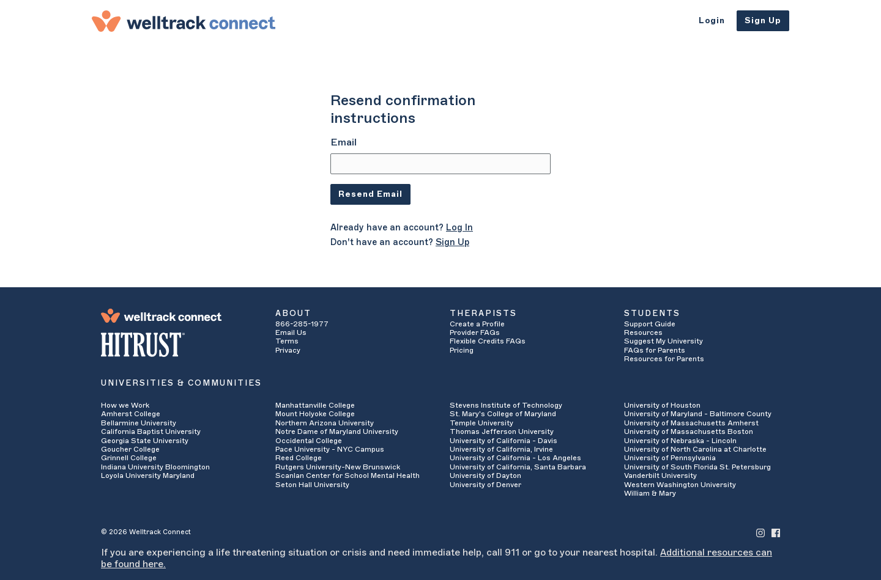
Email (343, 142)
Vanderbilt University (660, 475)
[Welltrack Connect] (183, 21)
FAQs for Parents (654, 350)
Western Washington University (680, 484)
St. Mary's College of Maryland (503, 413)
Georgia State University (144, 440)
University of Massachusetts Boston (688, 431)
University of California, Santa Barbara (518, 467)
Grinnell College (129, 457)
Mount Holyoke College (315, 413)
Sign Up (763, 20)
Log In (459, 227)
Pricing (462, 350)
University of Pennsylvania (670, 457)
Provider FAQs (475, 332)
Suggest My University (663, 341)
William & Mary (650, 493)
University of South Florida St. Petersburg (697, 467)
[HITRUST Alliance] (179, 344)
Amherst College (130, 413)
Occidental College (308, 440)
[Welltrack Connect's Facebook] (775, 532)
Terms (287, 341)
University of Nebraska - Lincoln (680, 440)
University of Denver (485, 484)
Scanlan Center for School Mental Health (347, 475)
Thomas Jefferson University (502, 431)
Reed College (298, 457)
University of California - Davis (503, 440)
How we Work (125, 405)
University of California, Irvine (501, 449)
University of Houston (662, 405)
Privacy (287, 350)
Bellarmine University (138, 423)
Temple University (481, 423)
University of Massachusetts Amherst (691, 423)
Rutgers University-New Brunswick (337, 467)
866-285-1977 (302, 324)
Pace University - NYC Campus (329, 449)
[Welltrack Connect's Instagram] (760, 532)
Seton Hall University (312, 484)
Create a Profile (477, 324)
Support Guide (649, 324)
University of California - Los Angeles (515, 457)
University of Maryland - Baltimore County (697, 413)
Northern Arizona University (324, 423)
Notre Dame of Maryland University (336, 431)
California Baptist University (151, 431)
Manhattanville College (315, 405)
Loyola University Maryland (148, 475)
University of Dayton (485, 475)
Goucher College (130, 449)
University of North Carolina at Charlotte (695, 449)
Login (712, 20)
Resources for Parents (664, 358)
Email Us (291, 332)
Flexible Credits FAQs (488, 341)
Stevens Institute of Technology (506, 405)
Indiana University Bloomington (155, 467)
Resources (643, 332)
